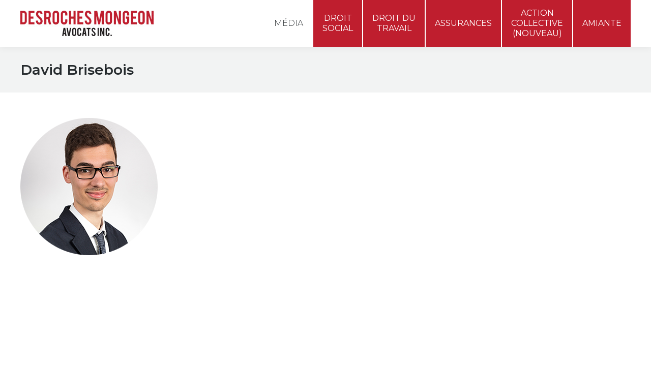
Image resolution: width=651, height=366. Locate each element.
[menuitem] (616, 12)
